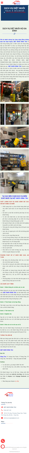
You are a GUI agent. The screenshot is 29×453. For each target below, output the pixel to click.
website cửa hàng (17, 374)
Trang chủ (8, 11)
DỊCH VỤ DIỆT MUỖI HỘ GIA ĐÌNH (15, 29)
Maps (2, 421)
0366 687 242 (7, 410)
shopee (10, 376)
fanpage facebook (21, 376)
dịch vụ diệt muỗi (14, 8)
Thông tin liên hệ (6, 402)
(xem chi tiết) (22, 358)
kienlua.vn (17, 451)
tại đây (17, 381)
